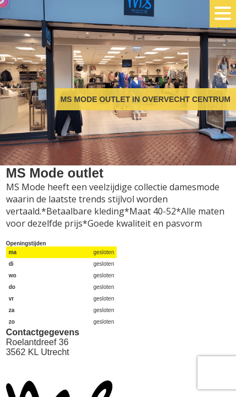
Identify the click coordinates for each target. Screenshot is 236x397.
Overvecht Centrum (55, 51)
